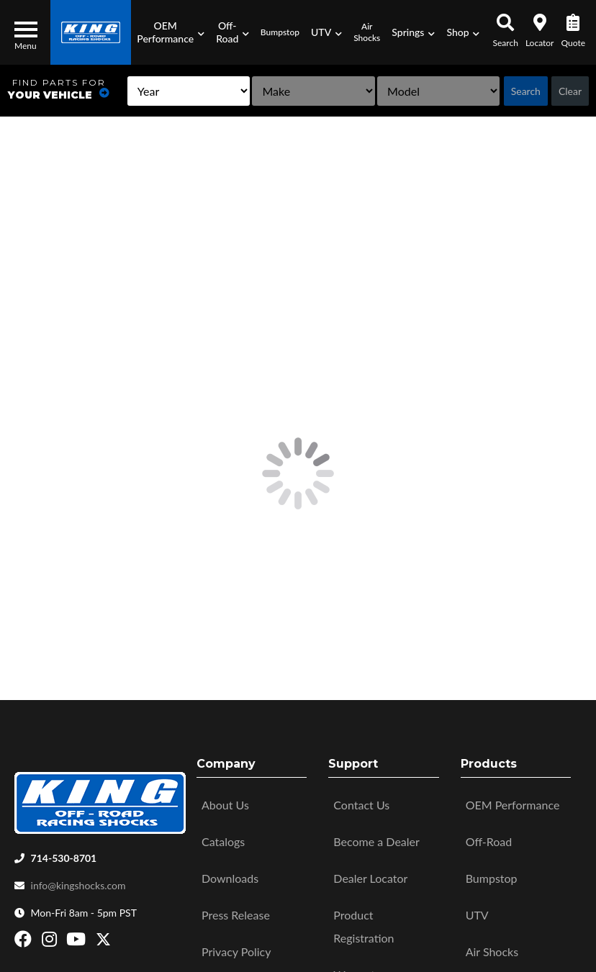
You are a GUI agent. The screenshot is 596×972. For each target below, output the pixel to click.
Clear (570, 91)
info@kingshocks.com (78, 880)
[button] (170, 32)
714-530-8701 (64, 853)
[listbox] (188, 91)
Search (526, 91)
